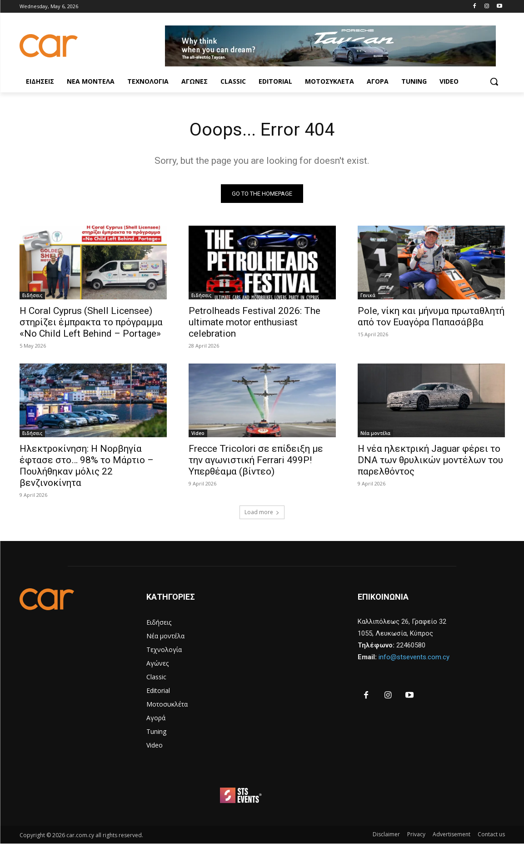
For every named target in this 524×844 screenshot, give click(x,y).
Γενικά (367, 296)
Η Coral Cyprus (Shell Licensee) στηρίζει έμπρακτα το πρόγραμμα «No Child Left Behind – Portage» (91, 322)
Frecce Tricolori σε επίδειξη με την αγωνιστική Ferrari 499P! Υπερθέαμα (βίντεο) (256, 460)
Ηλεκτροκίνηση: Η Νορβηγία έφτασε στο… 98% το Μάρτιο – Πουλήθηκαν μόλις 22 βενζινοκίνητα (87, 466)
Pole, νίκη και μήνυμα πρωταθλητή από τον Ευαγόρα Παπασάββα (431, 317)
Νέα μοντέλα (375, 433)
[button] (494, 81)
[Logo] (92, 45)
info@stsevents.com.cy (414, 657)
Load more (262, 512)
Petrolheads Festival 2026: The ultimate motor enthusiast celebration (254, 322)
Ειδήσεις (32, 296)
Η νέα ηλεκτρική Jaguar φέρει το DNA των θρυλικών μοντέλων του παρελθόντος (430, 460)
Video (198, 433)
